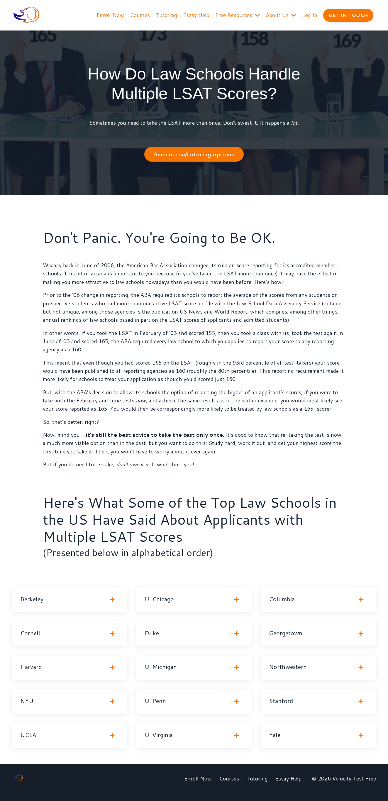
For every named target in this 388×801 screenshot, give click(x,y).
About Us (280, 15)
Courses (139, 15)
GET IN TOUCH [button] (348, 14)
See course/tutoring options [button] (194, 154)
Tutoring (166, 15)
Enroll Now (109, 15)
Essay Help (195, 15)
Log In (309, 15)
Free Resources (237, 15)
